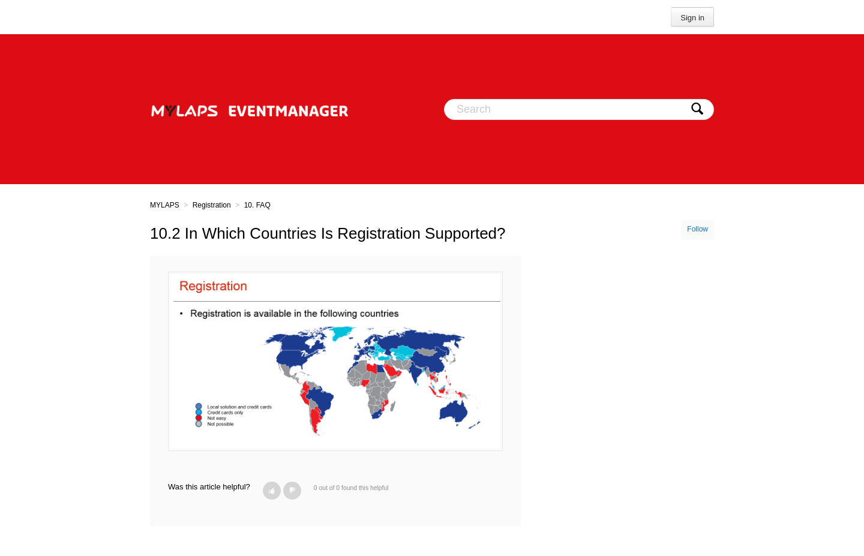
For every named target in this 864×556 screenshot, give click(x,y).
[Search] (579, 109)
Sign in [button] (692, 17)
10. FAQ (257, 205)
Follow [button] (697, 229)
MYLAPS (164, 205)
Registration (212, 205)
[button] (272, 491)
